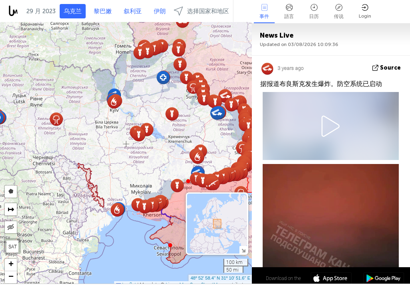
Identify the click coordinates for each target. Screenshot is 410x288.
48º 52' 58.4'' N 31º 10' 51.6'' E (220, 278)
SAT (12, 246)
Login (365, 11)
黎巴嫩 (103, 11)
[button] (188, 181)
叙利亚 (133, 11)
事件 (264, 11)
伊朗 (160, 11)
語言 (289, 11)
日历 (314, 11)
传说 (339, 11)
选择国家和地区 (201, 11)
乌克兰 (73, 11)
